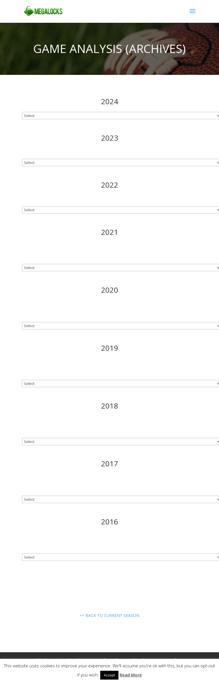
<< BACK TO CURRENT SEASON (109, 615)
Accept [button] (109, 675)
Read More (131, 675)
